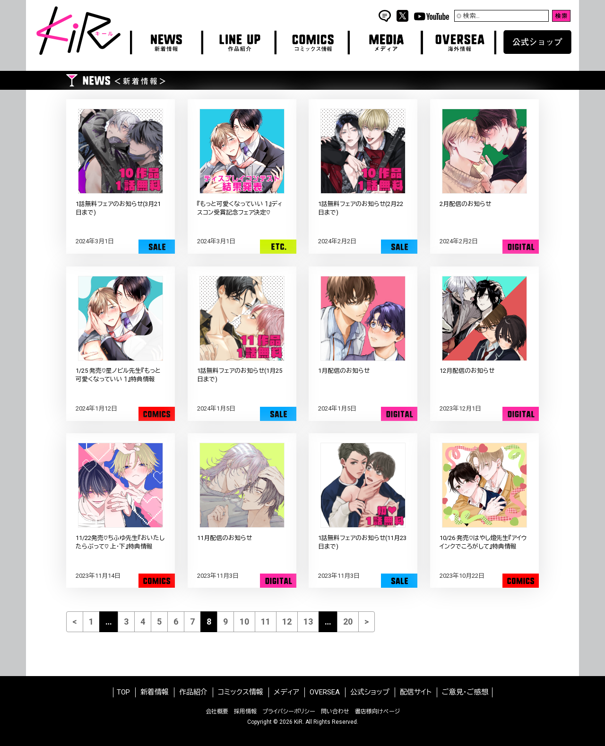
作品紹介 (193, 692)
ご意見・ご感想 (465, 692)
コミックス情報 (240, 692)
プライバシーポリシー (288, 711)
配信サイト (416, 692)
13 (308, 621)
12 (287, 621)
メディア (286, 692)
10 (244, 621)
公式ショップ (369, 692)
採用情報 (245, 711)
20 (348, 621)
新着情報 (154, 692)
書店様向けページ (377, 711)
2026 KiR (290, 722)
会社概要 (217, 711)
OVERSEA (325, 692)
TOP (123, 692)
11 (265, 621)
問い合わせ (335, 711)
